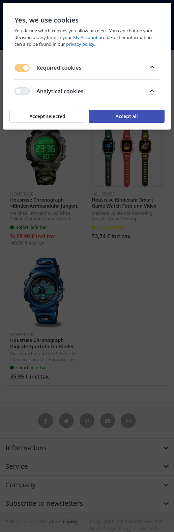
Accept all (127, 116)
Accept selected (47, 116)
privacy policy (80, 44)
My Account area (90, 37)
